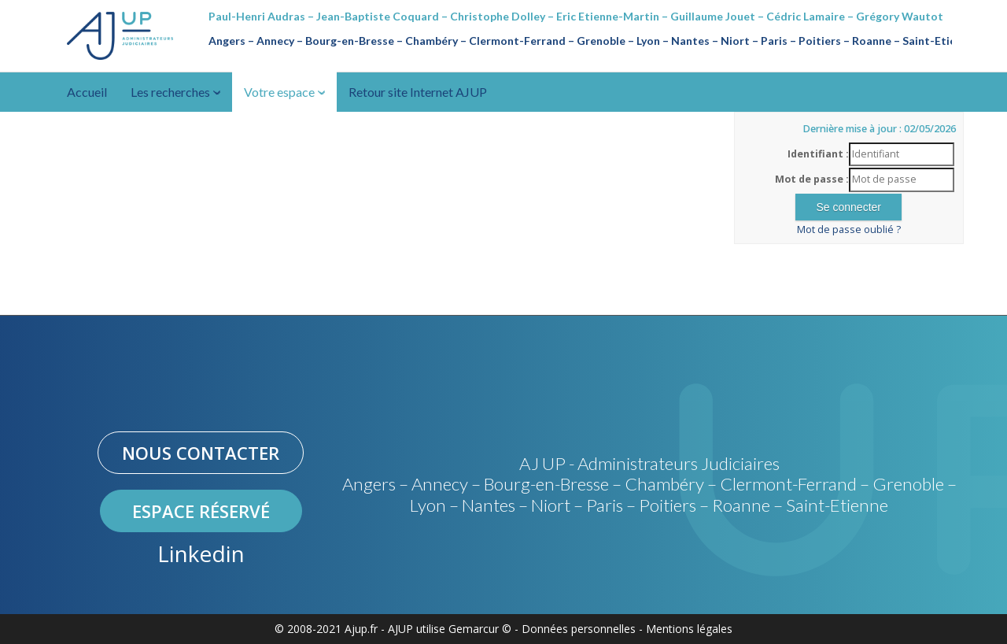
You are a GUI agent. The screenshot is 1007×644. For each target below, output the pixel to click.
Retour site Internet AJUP (418, 91)
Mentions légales (689, 628)
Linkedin (201, 553)
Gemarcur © (479, 628)
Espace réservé (201, 511)
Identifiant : (818, 154)
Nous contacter (200, 452)
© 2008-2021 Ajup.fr (326, 628)
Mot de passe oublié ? (849, 229)
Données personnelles (579, 628)
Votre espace (284, 91)
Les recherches (175, 91)
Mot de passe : (812, 179)
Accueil (87, 91)
